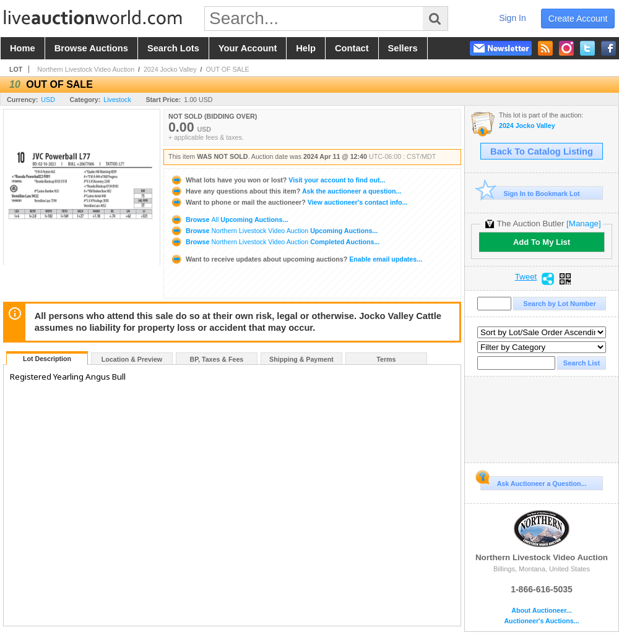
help (306, 48)
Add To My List (541, 242)
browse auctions (91, 48)
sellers (403, 48)
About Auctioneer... (541, 610)
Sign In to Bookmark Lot (530, 193)
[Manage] (583, 223)
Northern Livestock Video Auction (85, 69)
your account (248, 48)
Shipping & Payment (301, 359)
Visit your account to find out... (277, 180)
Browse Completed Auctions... (274, 241)
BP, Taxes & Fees (217, 359)
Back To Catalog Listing (541, 151)
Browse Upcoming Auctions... (229, 219)
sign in (512, 18)
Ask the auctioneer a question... (285, 191)
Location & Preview (132, 359)
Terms (386, 359)
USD (48, 99)
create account (578, 18)
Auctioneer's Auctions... (541, 621)
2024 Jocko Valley (170, 69)
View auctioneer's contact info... (288, 202)
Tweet (526, 277)
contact (352, 48)
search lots (173, 48)
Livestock (117, 99)
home (22, 48)
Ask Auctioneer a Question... (533, 481)
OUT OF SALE (227, 69)
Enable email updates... (296, 259)
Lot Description (47, 358)
